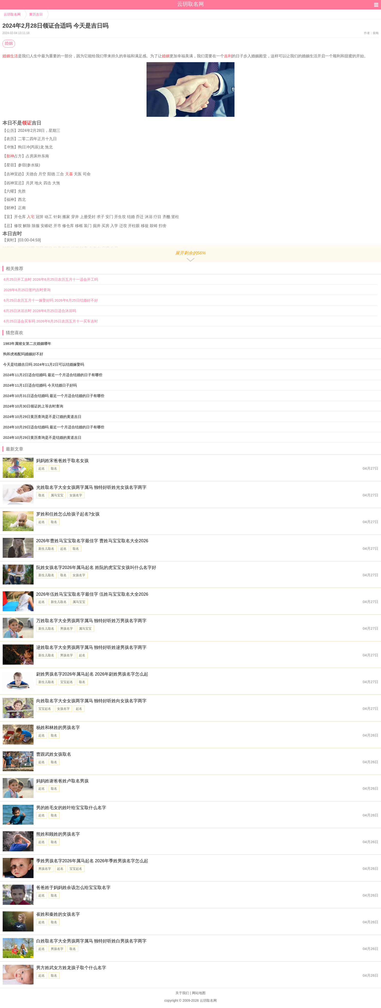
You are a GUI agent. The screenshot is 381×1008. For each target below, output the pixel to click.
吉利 (228, 56)
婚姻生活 (10, 56)
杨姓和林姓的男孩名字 (58, 727)
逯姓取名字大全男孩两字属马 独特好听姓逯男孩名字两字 (91, 647)
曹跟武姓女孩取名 (53, 754)
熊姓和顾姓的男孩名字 (58, 834)
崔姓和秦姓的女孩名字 (58, 914)
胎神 (10, 156)
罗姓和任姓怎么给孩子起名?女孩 (68, 514)
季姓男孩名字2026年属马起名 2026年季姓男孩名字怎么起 (92, 860)
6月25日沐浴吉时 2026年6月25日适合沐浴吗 (40, 311)
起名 (41, 468)
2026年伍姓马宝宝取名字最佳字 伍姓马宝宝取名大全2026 (92, 594)
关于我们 (182, 993)
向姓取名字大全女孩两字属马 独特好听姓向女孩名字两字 (91, 700)
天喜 (69, 174)
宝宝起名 (66, 682)
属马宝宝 (57, 495)
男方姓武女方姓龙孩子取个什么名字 (71, 967)
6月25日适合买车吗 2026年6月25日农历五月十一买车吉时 (51, 321)
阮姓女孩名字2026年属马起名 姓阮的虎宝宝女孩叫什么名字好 (96, 567)
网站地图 (199, 993)
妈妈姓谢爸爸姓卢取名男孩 (62, 781)
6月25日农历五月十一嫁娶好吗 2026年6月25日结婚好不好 (51, 300)
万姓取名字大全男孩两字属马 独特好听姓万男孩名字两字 (91, 620)
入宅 (31, 217)
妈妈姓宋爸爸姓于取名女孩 (62, 460)
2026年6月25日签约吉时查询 (27, 290)
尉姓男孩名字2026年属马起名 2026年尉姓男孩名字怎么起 (92, 674)
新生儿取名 (46, 549)
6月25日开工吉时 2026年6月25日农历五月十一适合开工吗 (51, 279)
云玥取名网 (12, 14)
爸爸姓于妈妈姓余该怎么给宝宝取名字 (73, 887)
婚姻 (9, 43)
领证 (27, 123)
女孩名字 (75, 495)
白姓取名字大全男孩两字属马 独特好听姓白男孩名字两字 (91, 941)
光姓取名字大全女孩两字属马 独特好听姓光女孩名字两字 (91, 487)
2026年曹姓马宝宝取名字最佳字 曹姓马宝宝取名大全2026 (92, 540)
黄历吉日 (36, 14)
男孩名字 (66, 628)
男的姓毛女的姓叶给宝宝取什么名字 (71, 807)
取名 (54, 468)
